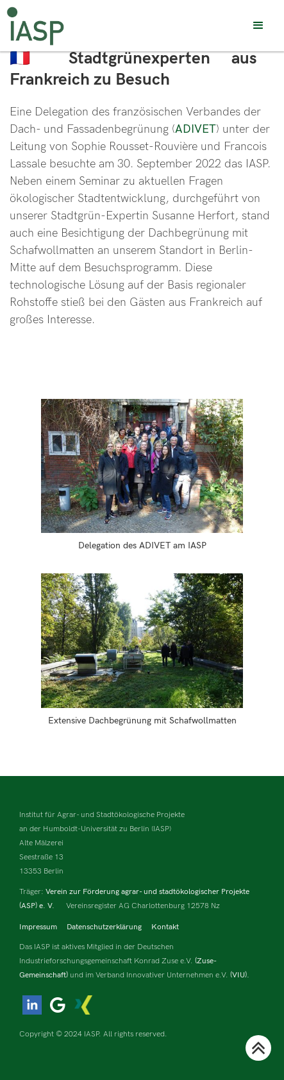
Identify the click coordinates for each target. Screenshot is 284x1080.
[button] (258, 25)
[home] (35, 26)
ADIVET (195, 129)
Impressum (38, 927)
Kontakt (165, 927)
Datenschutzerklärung (104, 927)
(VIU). (239, 975)
